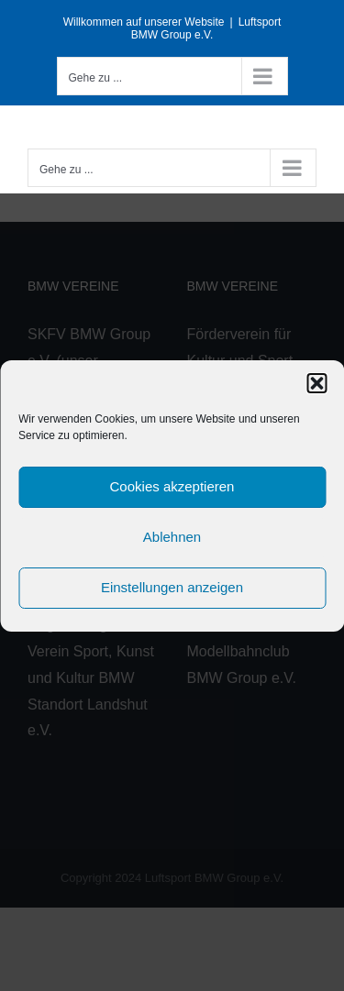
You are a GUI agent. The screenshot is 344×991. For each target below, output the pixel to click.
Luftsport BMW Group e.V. (206, 28)
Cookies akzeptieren (172, 486)
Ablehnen (172, 537)
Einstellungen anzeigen (172, 587)
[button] (316, 383)
